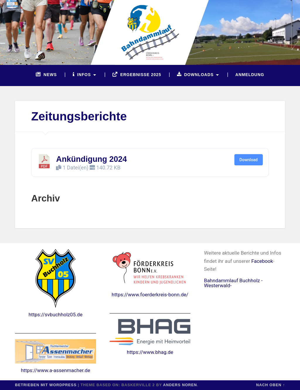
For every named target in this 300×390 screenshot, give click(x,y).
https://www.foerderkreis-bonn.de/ (150, 294)
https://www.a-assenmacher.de (55, 370)
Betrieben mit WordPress (45, 385)
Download (248, 159)
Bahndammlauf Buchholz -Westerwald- (233, 283)
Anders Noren (180, 385)
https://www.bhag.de (150, 352)
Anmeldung (249, 75)
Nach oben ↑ (270, 385)
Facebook (262, 261)
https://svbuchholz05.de (55, 314)
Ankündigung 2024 (91, 159)
